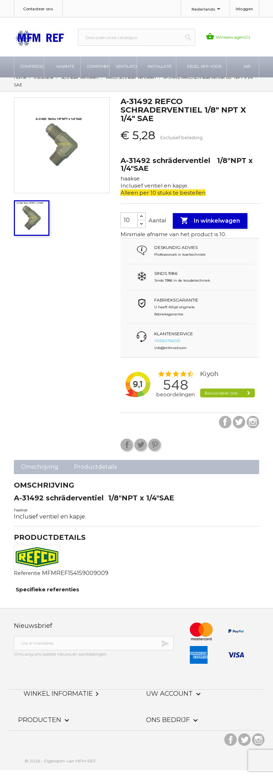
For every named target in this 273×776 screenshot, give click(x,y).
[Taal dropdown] (207, 9)
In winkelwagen (210, 226)
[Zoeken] (136, 37)
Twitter (239, 428)
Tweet (140, 450)
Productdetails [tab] (95, 472)
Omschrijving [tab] (39, 472)
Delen (127, 450)
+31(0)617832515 (167, 346)
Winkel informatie (62, 699)
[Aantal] (129, 226)
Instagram (253, 428)
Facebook (225, 428)
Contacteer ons (38, 8)
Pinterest (154, 450)
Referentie (27, 579)
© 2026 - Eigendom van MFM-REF (60, 766)
